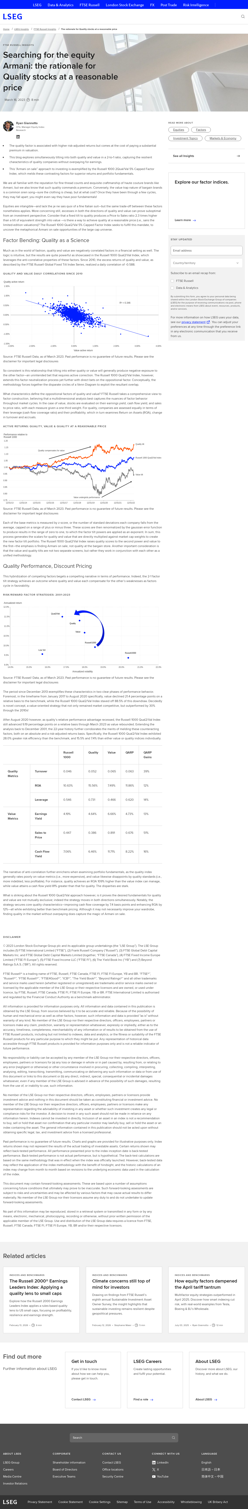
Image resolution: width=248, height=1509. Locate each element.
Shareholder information (69, 1462)
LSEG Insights (21, 29)
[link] (178, 129)
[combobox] (119, 1437)
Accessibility (166, 1502)
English (206, 1462)
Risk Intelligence (196, 5)
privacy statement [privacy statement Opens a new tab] (194, 322)
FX (152, 5)
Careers (8, 1469)
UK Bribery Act (218, 1502)
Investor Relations (15, 1483)
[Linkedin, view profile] (18, 136)
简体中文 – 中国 (212, 1476)
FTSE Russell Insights (45, 29)
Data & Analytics (60, 5)
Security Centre (112, 1476)
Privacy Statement (40, 1502)
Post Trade (169, 5)
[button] (24, 1454)
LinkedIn (160, 1462)
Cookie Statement (70, 1502)
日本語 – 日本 (211, 1469)
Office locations (112, 1469)
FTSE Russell (90, 5)
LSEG (37, 5)
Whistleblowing (191, 1502)
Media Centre (12, 1476)
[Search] (242, 16)
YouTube (160, 1476)
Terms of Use (142, 1502)
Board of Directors (65, 1469)
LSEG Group (11, 1462)
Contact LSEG (111, 1462)
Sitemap (122, 1502)
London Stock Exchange (125, 5)
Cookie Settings (99, 1502)
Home (6, 29)
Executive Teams (64, 1476)
